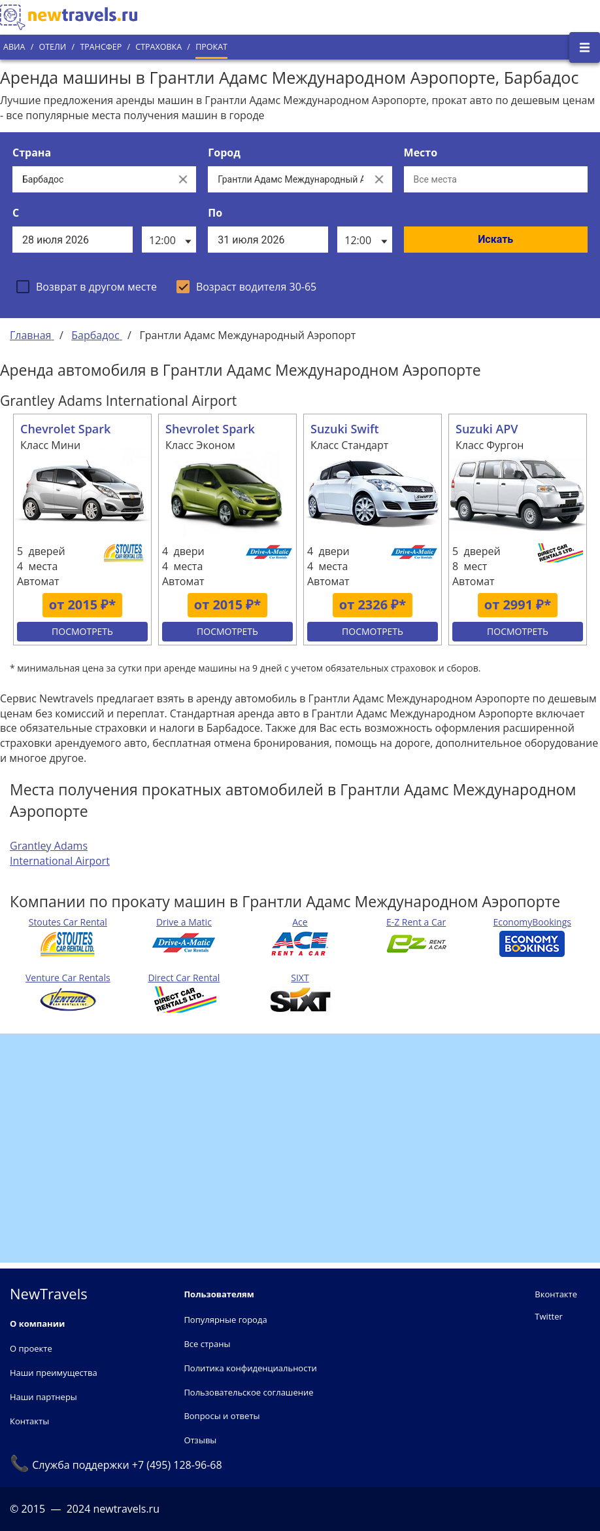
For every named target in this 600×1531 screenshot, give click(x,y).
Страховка (158, 46)
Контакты (29, 1421)
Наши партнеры (43, 1397)
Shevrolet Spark (210, 429)
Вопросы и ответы (221, 1416)
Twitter (548, 1316)
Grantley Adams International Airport (60, 853)
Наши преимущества (53, 1372)
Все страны (207, 1344)
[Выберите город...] (286, 179)
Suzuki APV (487, 429)
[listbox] (169, 239)
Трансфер (101, 46)
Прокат (211, 46)
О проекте (31, 1348)
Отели (52, 46)
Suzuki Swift (344, 429)
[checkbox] (86, 287)
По (215, 213)
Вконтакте (556, 1294)
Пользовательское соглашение (248, 1392)
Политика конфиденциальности (250, 1368)
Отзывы (200, 1440)
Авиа (14, 46)
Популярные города (225, 1319)
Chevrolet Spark (65, 429)
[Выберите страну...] (91, 179)
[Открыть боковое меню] (584, 47)
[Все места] (496, 179)
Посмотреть (82, 631)
